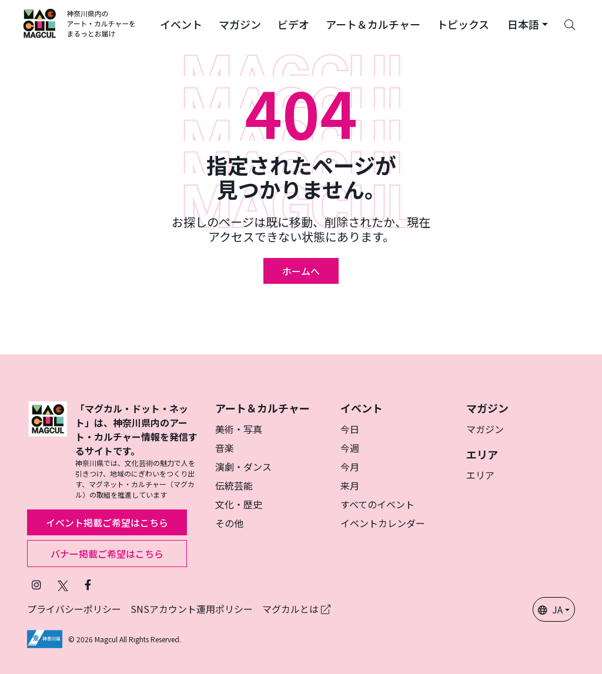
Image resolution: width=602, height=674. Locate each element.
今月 (349, 467)
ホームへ (301, 271)
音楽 (224, 448)
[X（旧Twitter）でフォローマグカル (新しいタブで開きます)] (63, 584)
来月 (349, 485)
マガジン (485, 429)
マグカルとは (296, 609)
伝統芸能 (234, 485)
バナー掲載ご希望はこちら (107, 553)
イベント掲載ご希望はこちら (107, 522)
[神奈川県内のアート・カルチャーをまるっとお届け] (80, 23)
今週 (349, 448)
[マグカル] (47, 450)
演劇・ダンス (243, 467)
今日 (349, 429)
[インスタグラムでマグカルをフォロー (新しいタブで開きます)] (36, 584)
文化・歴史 (238, 504)
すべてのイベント (377, 504)
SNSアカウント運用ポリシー (192, 609)
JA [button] (550, 609)
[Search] (569, 23)
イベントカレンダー (382, 523)
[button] (181, 23)
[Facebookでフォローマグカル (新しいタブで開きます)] (88, 584)
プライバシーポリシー (74, 609)
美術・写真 (238, 429)
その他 (229, 523)
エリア (480, 475)
